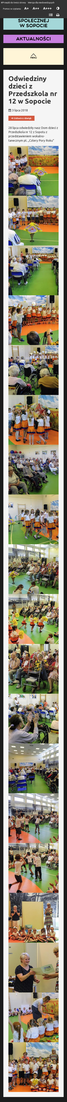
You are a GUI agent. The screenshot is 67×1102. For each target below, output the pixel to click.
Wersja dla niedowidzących (41, 2)
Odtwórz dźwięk (21, 118)
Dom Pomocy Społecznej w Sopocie (33, 20)
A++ (36, 8)
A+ (26, 8)
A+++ (47, 8)
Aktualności (33, 38)
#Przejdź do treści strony (13, 2)
